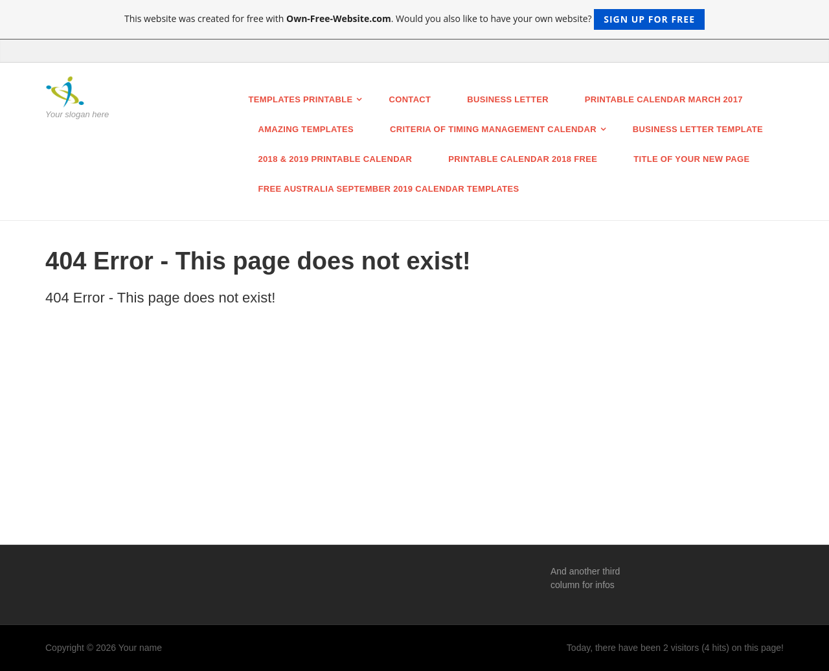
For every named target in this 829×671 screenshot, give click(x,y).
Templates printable (301, 99)
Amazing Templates (306, 129)
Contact (410, 99)
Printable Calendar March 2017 (664, 99)
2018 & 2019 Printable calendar (335, 159)
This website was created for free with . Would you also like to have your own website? (414, 19)
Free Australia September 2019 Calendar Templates (388, 189)
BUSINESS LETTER (508, 99)
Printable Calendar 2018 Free (522, 159)
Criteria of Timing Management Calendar (493, 129)
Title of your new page (691, 159)
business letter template (698, 129)
